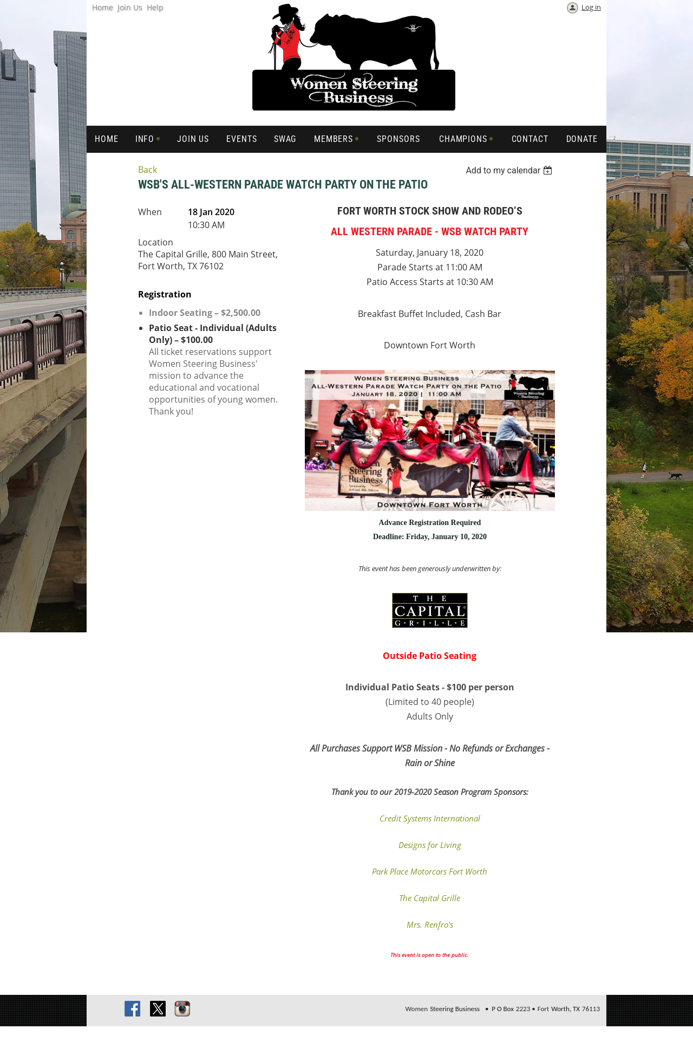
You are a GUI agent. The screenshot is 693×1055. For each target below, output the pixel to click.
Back (147, 170)
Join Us (129, 7)
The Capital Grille (429, 897)
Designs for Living (429, 844)
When (150, 212)
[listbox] (510, 170)
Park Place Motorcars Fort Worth (429, 871)
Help (155, 7)
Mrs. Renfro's (430, 924)
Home (102, 7)
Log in (591, 7)
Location (155, 242)
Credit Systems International (430, 818)
